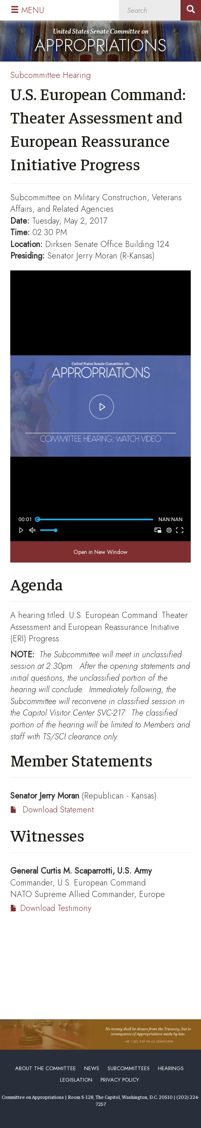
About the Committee (45, 1068)
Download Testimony (55, 908)
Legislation (76, 1080)
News (91, 1068)
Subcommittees (128, 1068)
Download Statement (58, 810)
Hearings (171, 1068)
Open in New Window (100, 552)
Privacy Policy (119, 1080)
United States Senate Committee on (100, 42)
